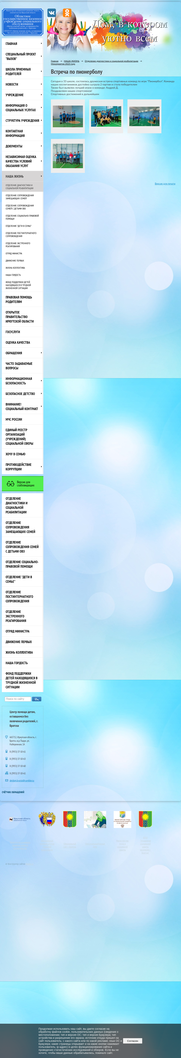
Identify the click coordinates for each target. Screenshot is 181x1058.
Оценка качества (18, 342)
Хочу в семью (15, 454)
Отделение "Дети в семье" (19, 225)
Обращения (14, 353)
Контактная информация (15, 133)
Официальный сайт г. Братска (69, 845)
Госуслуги (13, 332)
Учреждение (15, 95)
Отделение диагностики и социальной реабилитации (19, 187)
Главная (11, 43)
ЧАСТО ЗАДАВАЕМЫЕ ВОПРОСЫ (19, 365)
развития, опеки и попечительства (20, 847)
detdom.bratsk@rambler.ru (22, 780)
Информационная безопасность (19, 380)
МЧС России (14, 419)
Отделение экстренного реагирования (18, 245)
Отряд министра (14, 253)
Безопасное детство (20, 393)
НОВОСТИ (12, 84)
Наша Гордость (13, 274)
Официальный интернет (46, 842)
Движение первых (15, 260)
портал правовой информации (47, 846)
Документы (14, 146)
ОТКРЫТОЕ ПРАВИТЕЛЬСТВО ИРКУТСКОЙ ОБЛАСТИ (20, 317)
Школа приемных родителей (18, 71)
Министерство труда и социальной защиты (122, 845)
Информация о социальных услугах (21, 107)
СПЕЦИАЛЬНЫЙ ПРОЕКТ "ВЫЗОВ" (21, 56)
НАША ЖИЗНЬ (15, 176)
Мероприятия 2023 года (63, 64)
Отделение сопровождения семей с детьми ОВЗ (20, 207)
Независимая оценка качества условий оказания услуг (21, 161)
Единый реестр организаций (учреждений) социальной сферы (19, 437)
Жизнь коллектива (15, 267)
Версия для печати (165, 183)
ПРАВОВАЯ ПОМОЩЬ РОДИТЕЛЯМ (19, 299)
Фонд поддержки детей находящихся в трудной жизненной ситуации (18, 285)
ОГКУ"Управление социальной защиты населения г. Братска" (145, 845)
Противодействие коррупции (18, 466)
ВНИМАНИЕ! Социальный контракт (22, 406)
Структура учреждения (22, 120)
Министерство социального (20, 842)
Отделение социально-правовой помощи (22, 217)
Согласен (133, 1041)
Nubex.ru (29, 863)
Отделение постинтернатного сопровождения (21, 235)
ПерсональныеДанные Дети (95, 845)
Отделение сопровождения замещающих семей (20, 197)
